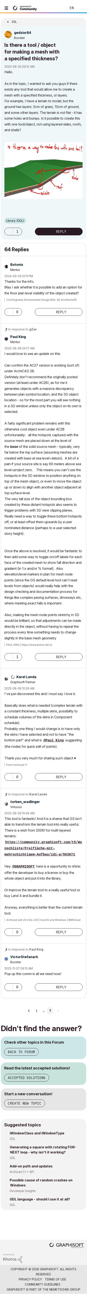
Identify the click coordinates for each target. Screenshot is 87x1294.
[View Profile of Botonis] (16, 264)
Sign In (80, 8)
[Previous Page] (29, 1011)
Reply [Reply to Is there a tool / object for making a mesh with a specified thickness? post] (61, 231)
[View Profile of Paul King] (18, 337)
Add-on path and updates (31, 1166)
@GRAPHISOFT (23, 867)
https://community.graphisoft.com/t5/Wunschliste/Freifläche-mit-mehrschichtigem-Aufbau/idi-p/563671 (43, 848)
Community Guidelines (42, 1284)
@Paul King (54, 740)
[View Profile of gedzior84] (22, 32)
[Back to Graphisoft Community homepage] (26, 8)
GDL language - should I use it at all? (40, 1199)
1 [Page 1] (36, 1011)
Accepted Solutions (27, 1078)
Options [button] (80, 20)
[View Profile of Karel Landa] (26, 677)
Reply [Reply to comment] (61, 312)
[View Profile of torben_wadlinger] (25, 802)
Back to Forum (21, 1052)
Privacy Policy (30, 1279)
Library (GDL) (15, 220)
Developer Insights (23, 1191)
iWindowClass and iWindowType (37, 1133)
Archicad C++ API (22, 1172)
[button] (43, 170)
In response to (22, 329)
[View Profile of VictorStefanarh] (24, 957)
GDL (12, 1139)
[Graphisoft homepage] (66, 1246)
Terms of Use (55, 1279)
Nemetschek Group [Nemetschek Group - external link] (64, 1289)
